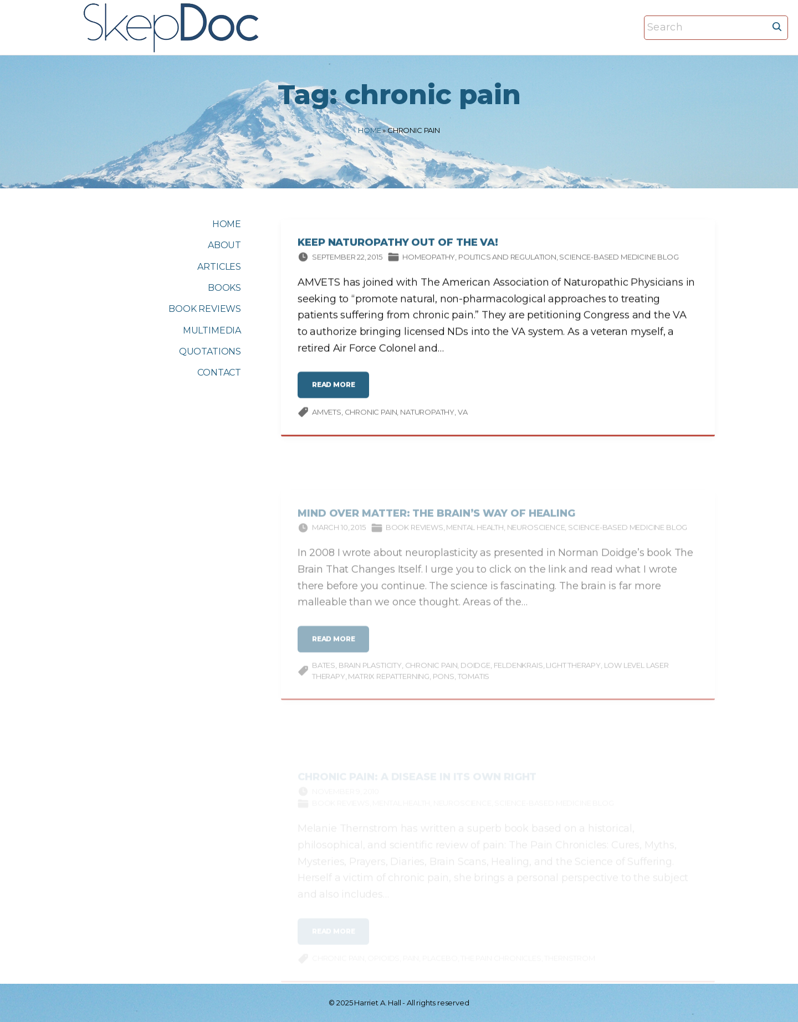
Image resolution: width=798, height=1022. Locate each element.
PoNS (443, 683)
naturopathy (427, 413)
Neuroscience (536, 534)
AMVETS (326, 413)
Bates (323, 671)
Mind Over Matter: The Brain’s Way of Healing (436, 520)
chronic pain (371, 413)
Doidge (475, 671)
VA (463, 413)
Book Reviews (414, 534)
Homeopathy (428, 258)
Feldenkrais (518, 671)
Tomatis (474, 683)
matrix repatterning (388, 683)
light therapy (573, 671)
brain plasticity (370, 671)
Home (369, 130)
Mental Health (475, 534)
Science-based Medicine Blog (618, 258)
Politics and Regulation (507, 258)
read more (336, 391)
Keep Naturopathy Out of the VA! (398, 245)
